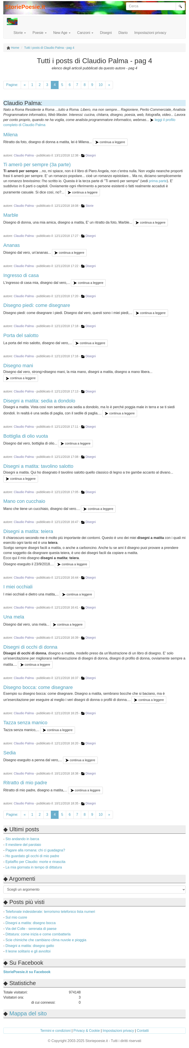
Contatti (143, 1030)
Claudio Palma (24, 155)
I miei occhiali (17, 586)
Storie (90, 205)
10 (101, 85)
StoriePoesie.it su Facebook (26, 972)
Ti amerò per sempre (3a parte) (37, 164)
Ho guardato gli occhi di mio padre (32, 856)
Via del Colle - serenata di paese (31, 929)
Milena (10, 134)
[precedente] (25, 85)
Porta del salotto (20, 335)
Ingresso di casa (21, 275)
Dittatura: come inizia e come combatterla (38, 934)
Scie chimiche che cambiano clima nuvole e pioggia (46, 940)
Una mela (13, 617)
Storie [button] (19, 33)
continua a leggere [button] (110, 142)
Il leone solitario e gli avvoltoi (28, 951)
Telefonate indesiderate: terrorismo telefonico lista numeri (50, 911)
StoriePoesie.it (25, 7)
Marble (10, 215)
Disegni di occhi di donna (30, 647)
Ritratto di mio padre (25, 782)
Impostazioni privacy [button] (150, 33)
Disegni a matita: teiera (28, 531)
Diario (123, 33)
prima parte (158, 181)
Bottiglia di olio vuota (25, 436)
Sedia (9, 752)
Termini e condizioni (55, 1030)
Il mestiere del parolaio (23, 845)
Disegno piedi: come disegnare (36, 305)
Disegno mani (18, 365)
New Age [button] (62, 33)
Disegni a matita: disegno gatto (30, 946)
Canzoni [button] (85, 33)
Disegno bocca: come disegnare (38, 687)
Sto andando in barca (22, 839)
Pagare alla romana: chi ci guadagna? (35, 850)
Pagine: (12, 85)
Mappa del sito (28, 1013)
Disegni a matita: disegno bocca (31, 923)
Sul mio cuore (16, 917)
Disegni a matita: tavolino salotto (38, 466)
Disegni (106, 33)
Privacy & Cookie (86, 1030)
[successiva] (109, 85)
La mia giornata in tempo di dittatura (34, 867)
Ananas (11, 245)
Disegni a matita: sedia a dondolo (39, 401)
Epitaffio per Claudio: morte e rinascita (35, 862)
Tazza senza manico (25, 722)
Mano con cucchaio (24, 501)
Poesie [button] (39, 33)
